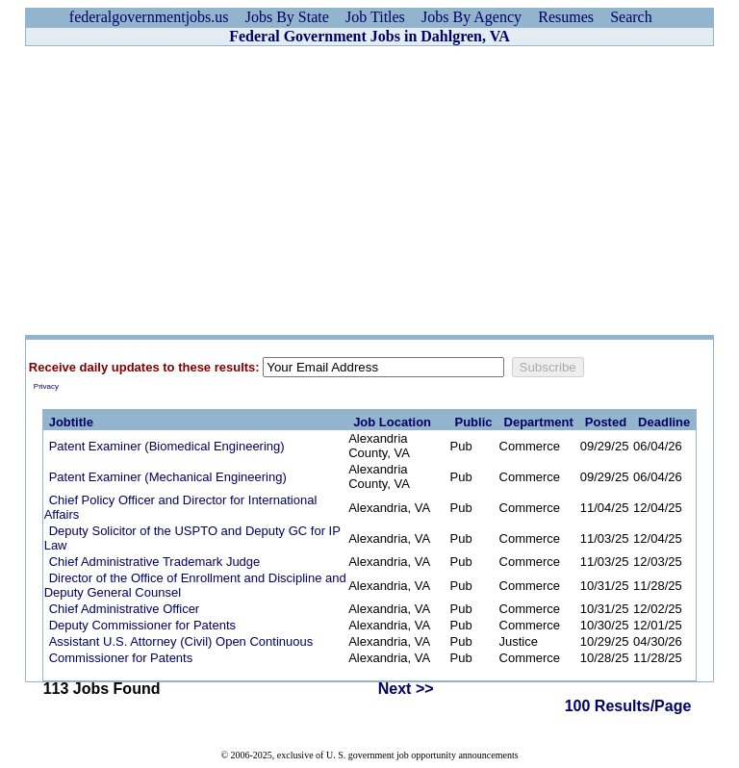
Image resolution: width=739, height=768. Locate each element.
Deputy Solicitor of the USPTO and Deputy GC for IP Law (192, 538)
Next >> (406, 688)
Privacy (46, 386)
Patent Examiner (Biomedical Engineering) (167, 446)
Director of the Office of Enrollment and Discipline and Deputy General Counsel (195, 585)
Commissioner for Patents (121, 658)
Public (474, 422)
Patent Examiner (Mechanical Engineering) (168, 477)
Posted (605, 422)
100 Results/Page (628, 706)
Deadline (664, 422)
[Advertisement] (369, 190)
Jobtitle (71, 422)
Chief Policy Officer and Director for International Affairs (181, 507)
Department (538, 422)
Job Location (392, 422)
